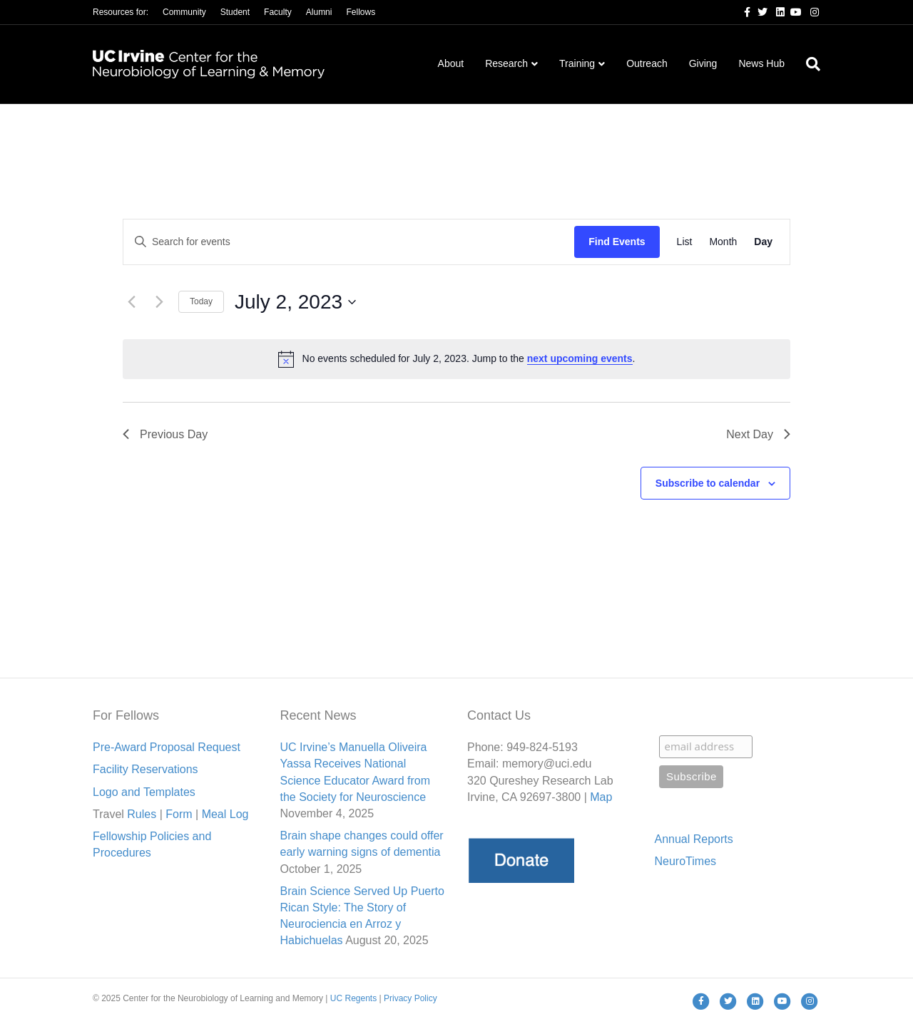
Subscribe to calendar (708, 483)
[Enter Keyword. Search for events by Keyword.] (348, 241)
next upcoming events (580, 358)
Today (201, 301)
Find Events (616, 241)
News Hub (761, 63)
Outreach (647, 63)
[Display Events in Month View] (723, 241)
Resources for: (120, 12)
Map (601, 797)
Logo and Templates (144, 792)
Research (506, 63)
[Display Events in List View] (685, 241)
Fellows (360, 12)
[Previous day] (131, 302)
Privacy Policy (410, 998)
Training (577, 63)
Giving (703, 63)
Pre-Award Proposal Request (166, 747)
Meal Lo (225, 814)
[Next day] (159, 302)
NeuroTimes (686, 861)
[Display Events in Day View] (763, 241)
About (451, 63)
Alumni (319, 12)
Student (235, 12)
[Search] (807, 64)
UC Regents (353, 998)
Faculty (278, 12)
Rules (141, 814)
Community (184, 12)
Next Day (758, 434)
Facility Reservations (145, 769)
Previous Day (165, 434)
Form (178, 814)
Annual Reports (694, 839)
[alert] (456, 359)
